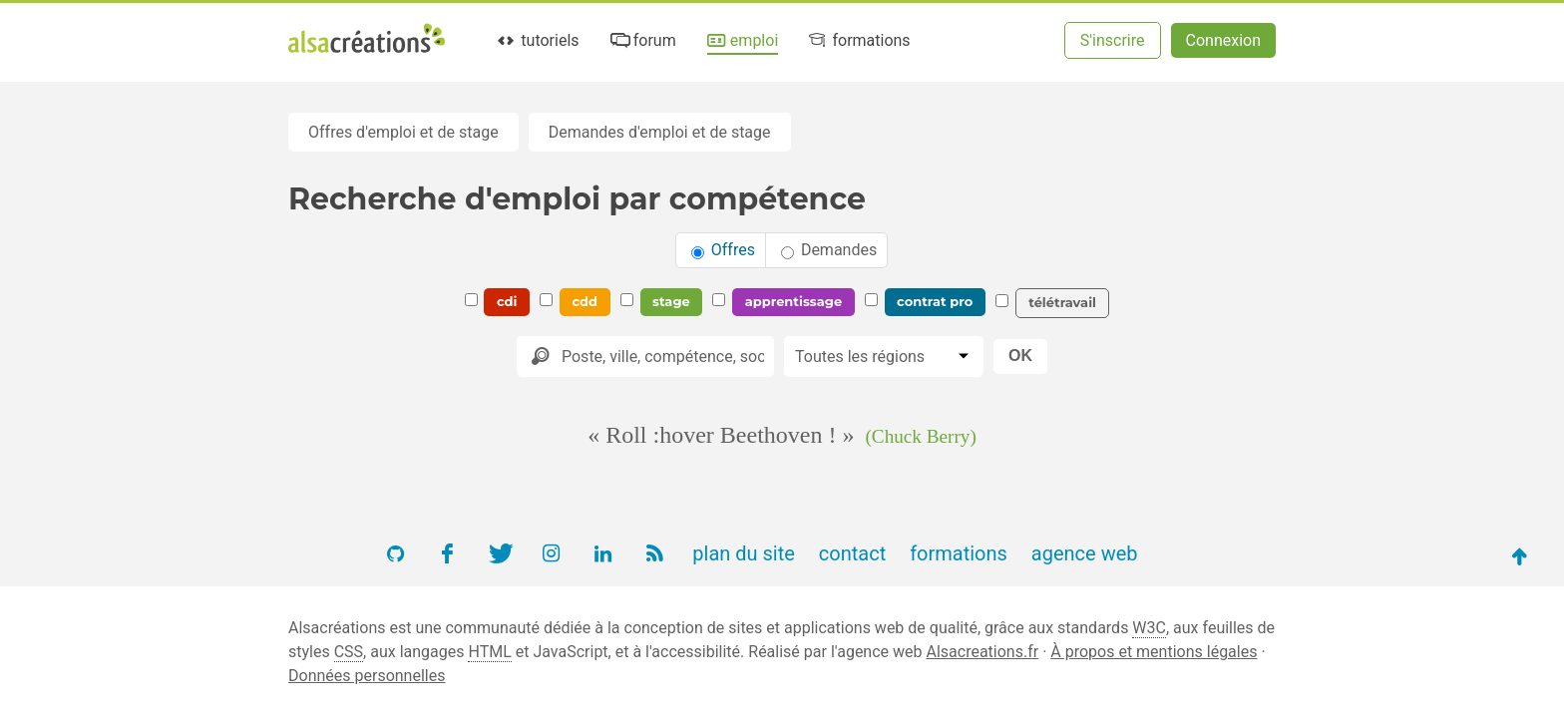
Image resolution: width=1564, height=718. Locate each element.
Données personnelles (366, 675)
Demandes (829, 249)
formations (858, 40)
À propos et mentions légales (1153, 651)
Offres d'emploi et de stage (403, 132)
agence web (1084, 553)
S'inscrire (1112, 40)
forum (640, 40)
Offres (723, 249)
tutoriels (537, 40)
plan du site (743, 553)
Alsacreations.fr (982, 651)
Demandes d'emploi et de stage (660, 132)
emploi (741, 40)
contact (852, 553)
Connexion (1223, 40)
